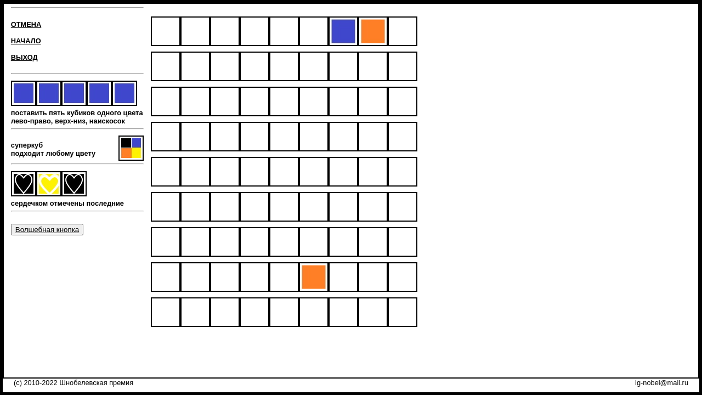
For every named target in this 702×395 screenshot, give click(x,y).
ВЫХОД (24, 57)
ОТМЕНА (26, 24)
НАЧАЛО (26, 41)
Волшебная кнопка (47, 229)
